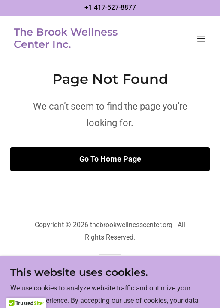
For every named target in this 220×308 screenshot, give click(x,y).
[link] (80, 45)
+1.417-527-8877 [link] (110, 7)
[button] (201, 38)
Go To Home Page (110, 158)
